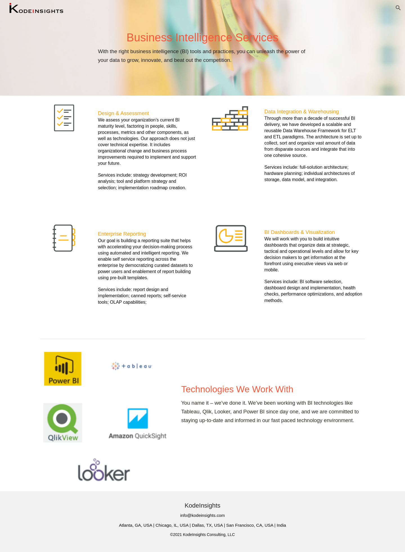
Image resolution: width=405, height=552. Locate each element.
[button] (398, 8)
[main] (202, 48)
